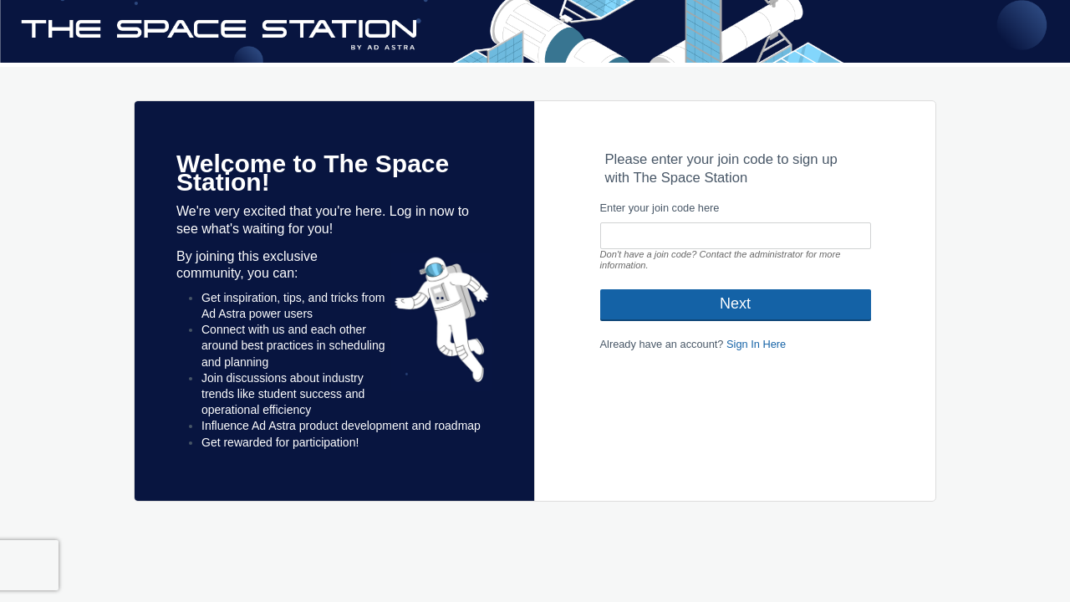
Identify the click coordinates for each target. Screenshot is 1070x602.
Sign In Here (756, 344)
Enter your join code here (660, 208)
